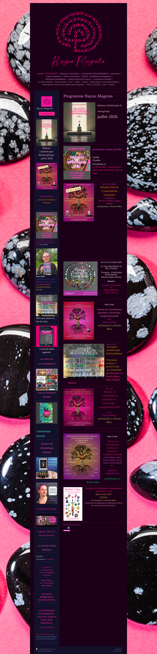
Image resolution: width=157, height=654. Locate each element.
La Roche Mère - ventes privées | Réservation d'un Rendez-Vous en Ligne (107, 170)
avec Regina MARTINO (46, 627)
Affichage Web (117, 651)
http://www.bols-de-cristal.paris (45, 634)
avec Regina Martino (46, 600)
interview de (43, 573)
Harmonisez (46, 594)
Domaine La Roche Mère (112, 285)
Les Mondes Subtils (46, 570)
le (112, 448)
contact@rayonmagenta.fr (46, 113)
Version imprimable (42, 649)
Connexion (118, 649)
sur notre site (50, 559)
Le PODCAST (47, 567)
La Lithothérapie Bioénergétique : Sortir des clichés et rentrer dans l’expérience (46, 616)
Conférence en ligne (47, 508)
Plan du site (53, 649)
